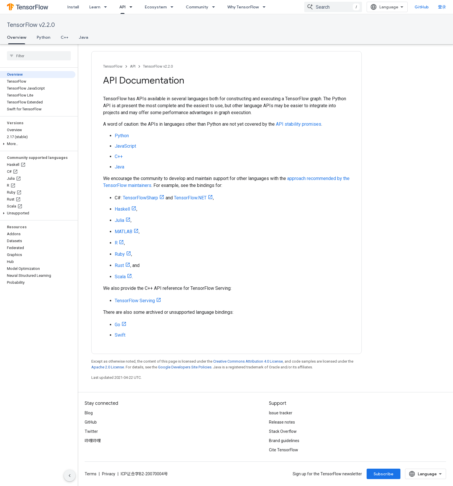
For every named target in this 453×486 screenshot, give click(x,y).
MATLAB (123, 231)
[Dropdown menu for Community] (215, 7)
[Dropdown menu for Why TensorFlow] (266, 7)
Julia (119, 220)
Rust (119, 265)
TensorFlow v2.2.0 (31, 25)
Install (73, 7)
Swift (120, 335)
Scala (120, 276)
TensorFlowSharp (140, 198)
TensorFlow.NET (190, 198)
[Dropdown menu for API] (133, 7)
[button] (37, 143)
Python (43, 37)
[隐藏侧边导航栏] (69, 475)
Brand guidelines (284, 440)
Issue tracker (280, 413)
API (132, 66)
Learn (94, 7)
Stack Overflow (283, 431)
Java (83, 37)
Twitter (91, 431)
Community (197, 7)
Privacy (108, 474)
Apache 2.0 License (107, 367)
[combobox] (333, 7)
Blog (89, 413)
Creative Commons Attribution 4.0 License (248, 361)
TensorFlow (112, 66)
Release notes (282, 422)
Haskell (122, 209)
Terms (90, 474)
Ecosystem (156, 7)
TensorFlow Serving (135, 300)
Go (117, 324)
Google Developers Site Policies (184, 367)
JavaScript (125, 146)
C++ (64, 37)
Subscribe (383, 473)
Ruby (120, 254)
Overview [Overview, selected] (16, 37)
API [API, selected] (122, 7)
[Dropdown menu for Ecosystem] (174, 7)
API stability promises (298, 124)
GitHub (422, 7)
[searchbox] (39, 55)
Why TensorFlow (243, 7)
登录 (442, 7)
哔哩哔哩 (93, 440)
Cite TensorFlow (283, 450)
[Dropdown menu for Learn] (107, 7)
